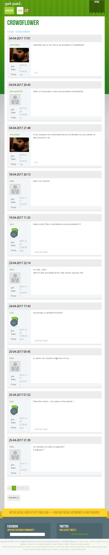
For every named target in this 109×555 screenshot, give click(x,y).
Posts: (13, 74)
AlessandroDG (16, 91)
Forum (10, 31)
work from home (63, 547)
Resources (6, 547)
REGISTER (9, 10)
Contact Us (73, 544)
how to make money (94, 547)
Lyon (12, 224)
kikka (12, 181)
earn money (52, 549)
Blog (66, 544)
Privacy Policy (83, 541)
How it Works (58, 544)
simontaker (15, 45)
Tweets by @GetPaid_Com (79, 534)
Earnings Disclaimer (43, 544)
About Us (31, 544)
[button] (26, 11)
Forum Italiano (23, 31)
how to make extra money (21, 547)
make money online (78, 549)
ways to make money (38, 549)
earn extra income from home (44, 547)
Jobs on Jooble (84, 544)
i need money (64, 549)
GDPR (92, 541)
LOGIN (20, 10)
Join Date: (13, 68)
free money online (78, 547)
